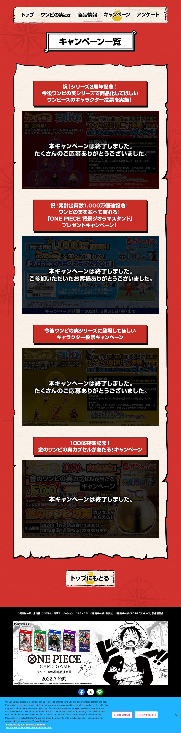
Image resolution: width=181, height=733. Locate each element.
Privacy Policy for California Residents (25, 724)
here (20, 705)
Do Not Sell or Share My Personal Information (29, 727)
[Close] (175, 714)
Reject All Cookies (146, 714)
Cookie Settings (122, 714)
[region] (90, 715)
